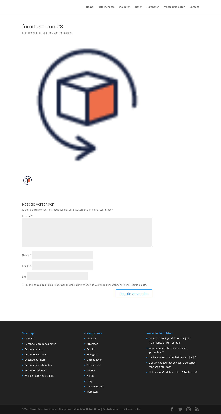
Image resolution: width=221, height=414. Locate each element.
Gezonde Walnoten (35, 370)
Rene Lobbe (133, 409)
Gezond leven (94, 359)
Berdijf (90, 349)
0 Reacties (66, 32)
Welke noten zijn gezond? (39, 375)
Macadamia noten (174, 7)
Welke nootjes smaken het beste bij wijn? (172, 357)
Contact (194, 7)
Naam (26, 255)
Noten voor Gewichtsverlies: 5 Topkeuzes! (173, 372)
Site (24, 276)
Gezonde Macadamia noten (40, 343)
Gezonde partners (35, 359)
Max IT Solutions (90, 409)
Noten (138, 7)
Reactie (27, 216)
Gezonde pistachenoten (38, 365)
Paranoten (153, 7)
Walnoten (125, 7)
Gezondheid (94, 365)
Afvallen (91, 338)
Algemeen (92, 343)
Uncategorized (95, 386)
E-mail (26, 266)
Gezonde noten (33, 349)
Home (89, 7)
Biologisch (92, 354)
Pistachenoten (106, 7)
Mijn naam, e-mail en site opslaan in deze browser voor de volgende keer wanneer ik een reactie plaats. (86, 285)
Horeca (91, 370)
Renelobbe (34, 32)
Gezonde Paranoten (36, 354)
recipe (90, 381)
